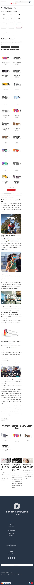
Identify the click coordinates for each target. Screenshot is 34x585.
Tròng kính (14, 8)
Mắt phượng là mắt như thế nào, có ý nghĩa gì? (6, 467)
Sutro (6, 249)
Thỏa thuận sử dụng (11, 554)
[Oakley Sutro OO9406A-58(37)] (17, 163)
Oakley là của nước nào (13, 347)
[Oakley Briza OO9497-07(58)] (17, 123)
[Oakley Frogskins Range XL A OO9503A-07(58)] (6, 123)
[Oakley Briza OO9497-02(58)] (17, 137)
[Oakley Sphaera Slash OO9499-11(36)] (17, 97)
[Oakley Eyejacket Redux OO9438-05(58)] (6, 110)
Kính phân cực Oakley (14, 49)
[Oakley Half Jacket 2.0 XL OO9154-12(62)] (17, 84)
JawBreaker (3, 249)
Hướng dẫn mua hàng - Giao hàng (11, 545)
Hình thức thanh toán (11, 546)
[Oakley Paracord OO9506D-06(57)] (17, 70)
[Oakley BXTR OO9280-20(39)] (6, 176)
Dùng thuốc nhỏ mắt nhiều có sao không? (28, 466)
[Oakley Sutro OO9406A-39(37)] (6, 163)
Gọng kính (11, 8)
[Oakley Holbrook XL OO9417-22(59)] (17, 176)
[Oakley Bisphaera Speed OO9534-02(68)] (6, 57)
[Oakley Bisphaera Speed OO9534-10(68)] (17, 57)
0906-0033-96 (17, 565)
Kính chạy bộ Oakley (5, 49)
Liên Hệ (11, 544)
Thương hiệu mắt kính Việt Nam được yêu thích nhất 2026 (17, 467)
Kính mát (8, 8)
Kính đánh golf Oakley (8, 239)
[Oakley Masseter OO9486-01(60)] (6, 70)
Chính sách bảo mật (11, 553)
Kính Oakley (15, 195)
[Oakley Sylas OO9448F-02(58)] (6, 97)
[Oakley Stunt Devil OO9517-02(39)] (17, 110)
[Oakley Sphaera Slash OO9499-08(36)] (6, 84)
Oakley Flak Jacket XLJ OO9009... (6, 449)
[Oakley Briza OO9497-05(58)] (6, 137)
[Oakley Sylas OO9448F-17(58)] (6, 150)
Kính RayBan (5, 8)
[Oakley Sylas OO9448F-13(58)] (17, 150)
